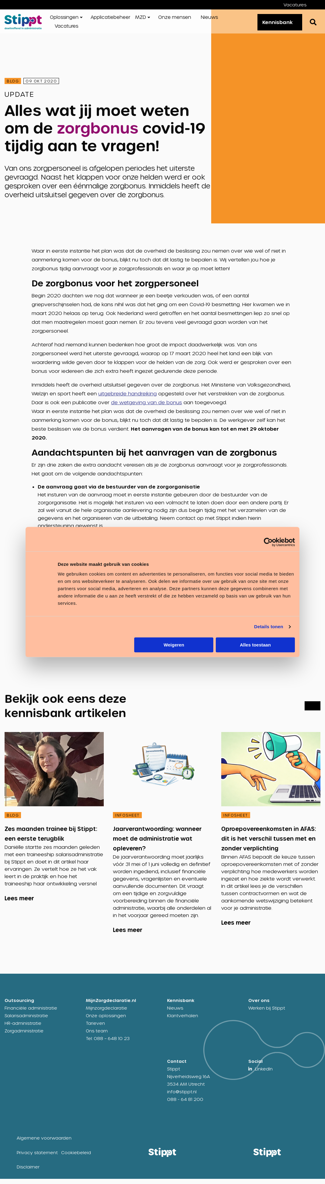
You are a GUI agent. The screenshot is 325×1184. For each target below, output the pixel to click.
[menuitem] (300, 5)
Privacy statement (37, 1157)
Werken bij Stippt (266, 1013)
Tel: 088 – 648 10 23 (108, 1043)
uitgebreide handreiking (127, 398)
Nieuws (209, 19)
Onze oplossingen (106, 1020)
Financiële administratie (31, 1013)
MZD (140, 19)
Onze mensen (174, 19)
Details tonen (268, 626)
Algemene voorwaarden (44, 1143)
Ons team (97, 1036)
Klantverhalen (182, 1020)
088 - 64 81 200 (185, 1104)
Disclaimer (28, 1172)
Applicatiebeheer (110, 19)
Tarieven (95, 1028)
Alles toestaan (255, 644)
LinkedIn (264, 1074)
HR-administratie (23, 1028)
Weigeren (174, 644)
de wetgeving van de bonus (146, 407)
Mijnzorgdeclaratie (106, 1013)
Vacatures (295, 4)
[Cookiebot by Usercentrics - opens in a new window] (268, 542)
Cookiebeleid (76, 1157)
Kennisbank (274, 24)
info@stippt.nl (182, 1096)
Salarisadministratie (26, 1020)
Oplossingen (64, 19)
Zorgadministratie (24, 1036)
